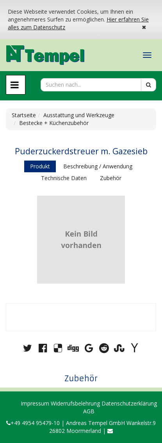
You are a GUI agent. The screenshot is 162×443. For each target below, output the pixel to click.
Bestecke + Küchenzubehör (54, 123)
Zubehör (110, 178)
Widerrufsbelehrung (75, 403)
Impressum (35, 403)
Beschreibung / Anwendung (97, 166)
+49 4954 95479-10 (33, 423)
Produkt (40, 166)
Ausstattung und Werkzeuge (78, 115)
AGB (88, 411)
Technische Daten (64, 178)
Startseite (24, 115)
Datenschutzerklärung (129, 403)
